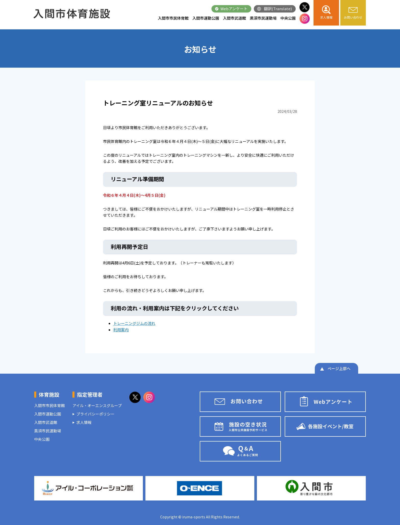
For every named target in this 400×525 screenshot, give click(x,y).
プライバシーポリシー (95, 414)
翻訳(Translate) (278, 8)
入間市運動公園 (205, 18)
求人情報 (84, 422)
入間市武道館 (234, 18)
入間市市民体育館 (173, 18)
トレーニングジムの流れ (134, 323)
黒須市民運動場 (263, 18)
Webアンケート (233, 8)
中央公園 (288, 18)
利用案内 (121, 329)
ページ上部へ (339, 368)
